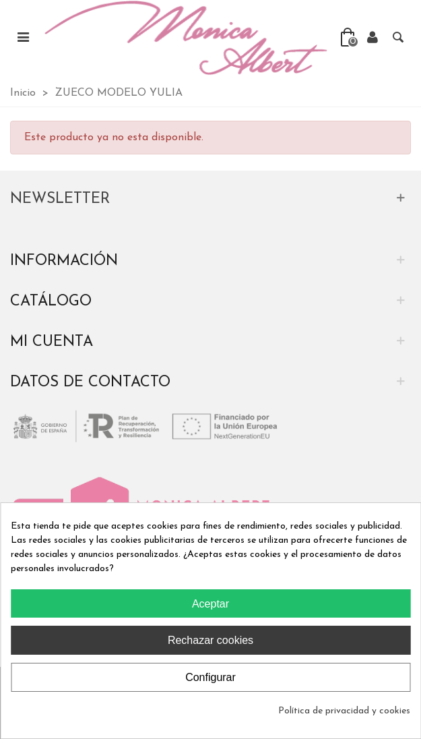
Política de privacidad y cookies (344, 711)
